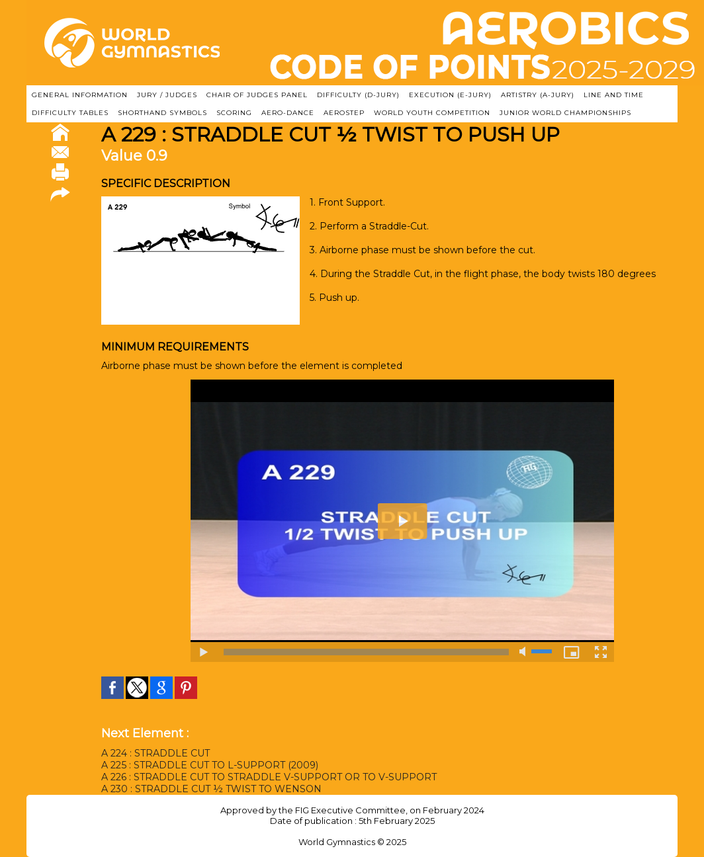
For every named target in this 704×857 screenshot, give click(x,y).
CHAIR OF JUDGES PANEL (257, 95)
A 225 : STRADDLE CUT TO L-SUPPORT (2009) (209, 765)
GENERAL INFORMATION (80, 95)
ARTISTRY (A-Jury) (537, 95)
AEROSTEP (344, 112)
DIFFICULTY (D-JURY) (358, 95)
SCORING (234, 112)
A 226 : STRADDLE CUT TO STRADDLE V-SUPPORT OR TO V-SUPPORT (269, 777)
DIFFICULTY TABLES (70, 112)
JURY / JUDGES (167, 95)
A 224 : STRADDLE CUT (155, 753)
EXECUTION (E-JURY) (450, 95)
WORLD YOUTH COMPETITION (432, 112)
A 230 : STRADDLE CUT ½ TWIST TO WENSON (211, 789)
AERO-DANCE (287, 112)
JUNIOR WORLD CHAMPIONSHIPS (565, 112)
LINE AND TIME (614, 95)
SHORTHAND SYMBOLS (162, 112)
